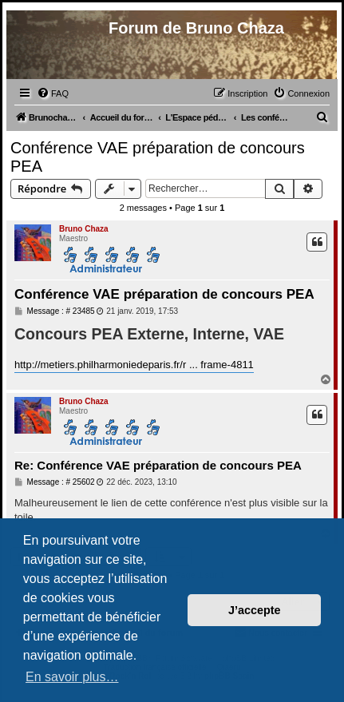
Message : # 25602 (54, 482)
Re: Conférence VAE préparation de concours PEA (158, 465)
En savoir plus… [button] (72, 677)
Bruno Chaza (84, 228)
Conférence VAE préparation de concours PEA (157, 157)
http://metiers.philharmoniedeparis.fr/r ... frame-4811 (134, 365)
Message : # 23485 (54, 311)
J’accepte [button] (254, 610)
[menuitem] (53, 93)
